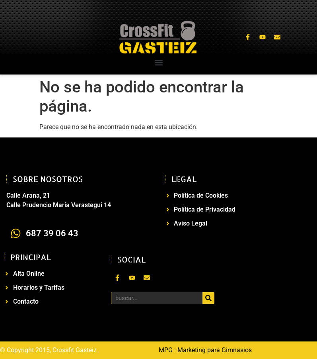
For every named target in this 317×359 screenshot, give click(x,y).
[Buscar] (208, 298)
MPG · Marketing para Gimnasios (205, 350)
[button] (158, 62)
